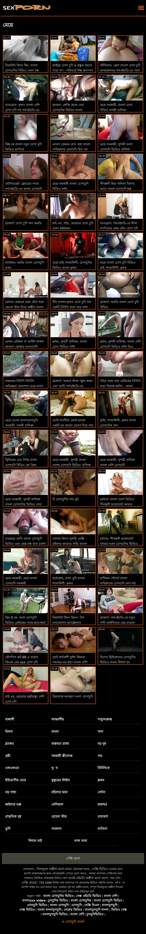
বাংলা (55, 731)
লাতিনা (102, 829)
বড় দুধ (102, 744)
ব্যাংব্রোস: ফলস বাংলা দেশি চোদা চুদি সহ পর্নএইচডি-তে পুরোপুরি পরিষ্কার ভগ (22, 110)
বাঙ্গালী (9, 719)
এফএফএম (12, 768)
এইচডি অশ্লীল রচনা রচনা (92, 878)
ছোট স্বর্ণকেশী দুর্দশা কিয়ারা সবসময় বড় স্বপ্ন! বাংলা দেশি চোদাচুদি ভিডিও (69, 662)
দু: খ (54, 768)
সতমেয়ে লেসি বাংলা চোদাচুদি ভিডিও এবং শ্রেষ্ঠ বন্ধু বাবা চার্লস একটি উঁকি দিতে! (25, 544)
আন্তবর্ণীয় (57, 719)
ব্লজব (101, 780)
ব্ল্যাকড (9, 744)
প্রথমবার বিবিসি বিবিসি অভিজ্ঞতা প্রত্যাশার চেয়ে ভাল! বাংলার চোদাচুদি (24, 386)
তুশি (7, 829)
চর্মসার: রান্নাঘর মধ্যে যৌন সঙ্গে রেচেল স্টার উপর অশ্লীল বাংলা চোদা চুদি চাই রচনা (24, 307)
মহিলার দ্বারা (59, 792)
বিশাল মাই (35, 841)
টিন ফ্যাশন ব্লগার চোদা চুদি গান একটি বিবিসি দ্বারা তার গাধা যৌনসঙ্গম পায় (71, 307)
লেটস (101, 792)
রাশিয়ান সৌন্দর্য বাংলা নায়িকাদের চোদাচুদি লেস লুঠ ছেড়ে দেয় (118, 583)
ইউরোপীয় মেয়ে (15, 780)
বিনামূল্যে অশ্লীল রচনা (50, 869)
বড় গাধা (10, 792)
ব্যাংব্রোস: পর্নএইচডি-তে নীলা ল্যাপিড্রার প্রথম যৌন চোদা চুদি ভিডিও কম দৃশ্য (119, 228)
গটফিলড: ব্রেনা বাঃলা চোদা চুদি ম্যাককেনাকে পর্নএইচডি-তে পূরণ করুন (120, 70)
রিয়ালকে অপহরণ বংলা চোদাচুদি (72, 696)
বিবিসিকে (104, 768)
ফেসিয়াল (57, 804)
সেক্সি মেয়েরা (29, 882)
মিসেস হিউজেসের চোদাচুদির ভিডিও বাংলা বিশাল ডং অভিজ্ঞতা (118, 662)
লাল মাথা (80, 841)
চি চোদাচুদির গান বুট (65, 499)
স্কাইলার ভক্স (13, 804)
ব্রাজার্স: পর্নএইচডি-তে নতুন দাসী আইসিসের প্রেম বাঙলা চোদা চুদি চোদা (117, 623)
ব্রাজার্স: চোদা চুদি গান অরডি (23, 223)
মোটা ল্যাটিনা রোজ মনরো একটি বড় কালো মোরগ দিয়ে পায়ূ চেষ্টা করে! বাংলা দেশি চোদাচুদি (72, 425)
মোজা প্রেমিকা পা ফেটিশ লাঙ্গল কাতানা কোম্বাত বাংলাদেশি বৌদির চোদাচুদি (24, 347)
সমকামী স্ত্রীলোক (61, 756)
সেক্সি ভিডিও (100, 869)
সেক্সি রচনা (73, 858)
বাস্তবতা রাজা (60, 744)
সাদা (100, 731)
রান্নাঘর (102, 804)
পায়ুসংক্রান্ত (105, 719)
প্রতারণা (103, 816)
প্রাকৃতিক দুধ (13, 816)
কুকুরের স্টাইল (60, 780)
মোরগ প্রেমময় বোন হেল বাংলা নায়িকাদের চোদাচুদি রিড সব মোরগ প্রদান (71, 149)
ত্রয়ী (7, 756)
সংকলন (56, 829)
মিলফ (9, 731)
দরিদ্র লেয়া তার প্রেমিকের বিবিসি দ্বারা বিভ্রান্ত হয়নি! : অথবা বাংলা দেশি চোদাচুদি (120, 386)
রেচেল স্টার (59, 816)
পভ (100, 756)
